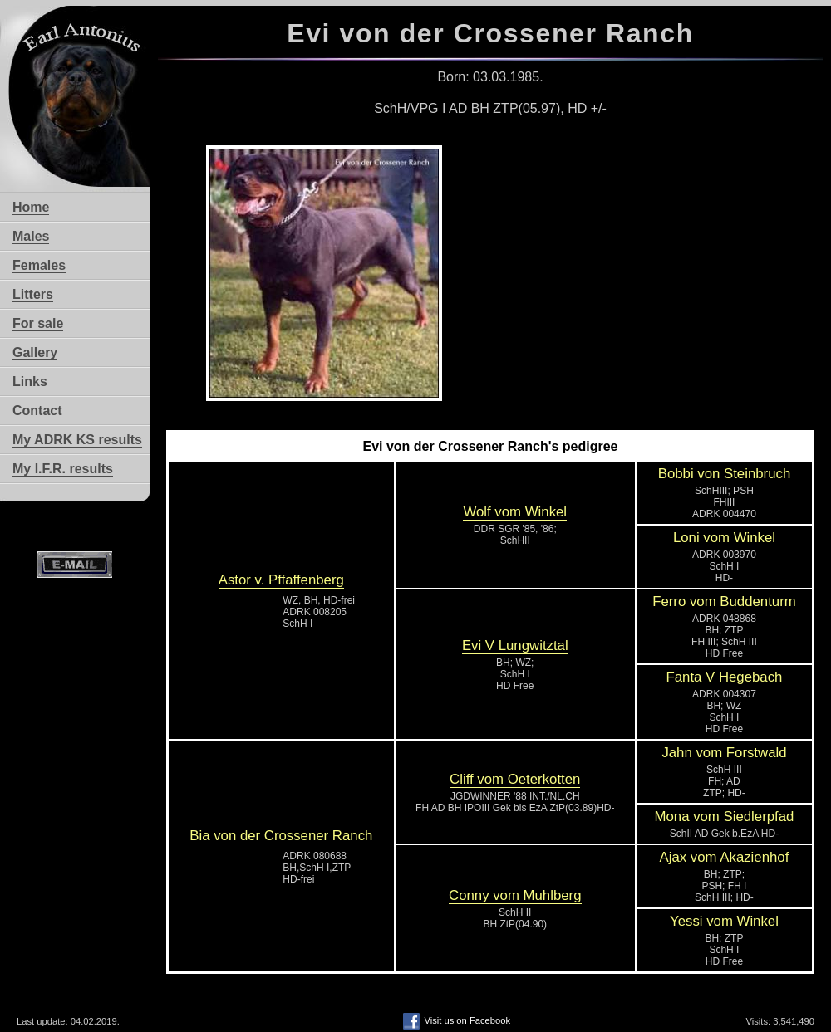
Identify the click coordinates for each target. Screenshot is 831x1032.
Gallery (34, 352)
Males (30, 236)
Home (30, 207)
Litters (32, 294)
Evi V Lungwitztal (515, 645)
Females (39, 265)
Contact (37, 411)
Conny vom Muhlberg (515, 895)
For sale (37, 323)
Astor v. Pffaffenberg (281, 580)
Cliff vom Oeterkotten (515, 779)
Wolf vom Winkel (515, 512)
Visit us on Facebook (456, 1020)
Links (29, 381)
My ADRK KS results (77, 440)
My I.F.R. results (62, 469)
